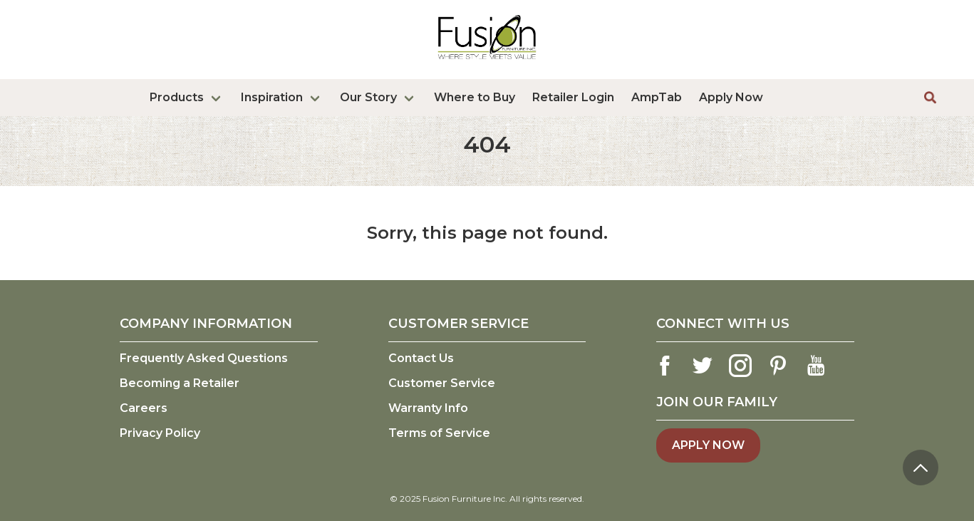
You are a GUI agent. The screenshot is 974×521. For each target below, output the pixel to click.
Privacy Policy (160, 433)
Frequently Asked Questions (204, 358)
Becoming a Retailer (179, 383)
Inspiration (272, 97)
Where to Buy (474, 97)
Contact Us (421, 358)
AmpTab (656, 97)
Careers (143, 408)
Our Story (368, 97)
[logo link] (487, 62)
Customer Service (441, 383)
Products (177, 97)
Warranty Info (428, 408)
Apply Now (731, 97)
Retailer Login (573, 97)
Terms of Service (439, 433)
